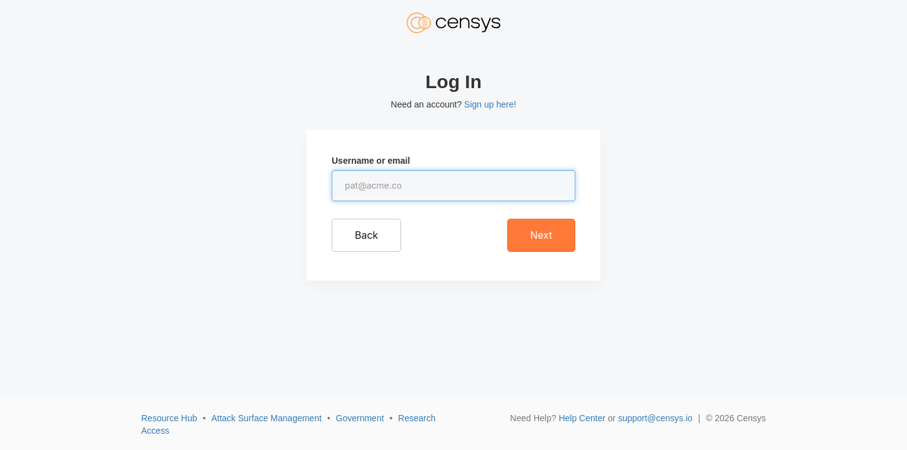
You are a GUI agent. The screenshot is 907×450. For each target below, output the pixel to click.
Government (360, 418)
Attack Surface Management (266, 418)
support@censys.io (655, 418)
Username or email (371, 161)
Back (366, 235)
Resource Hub (169, 418)
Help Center (581, 418)
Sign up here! (490, 104)
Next (541, 235)
